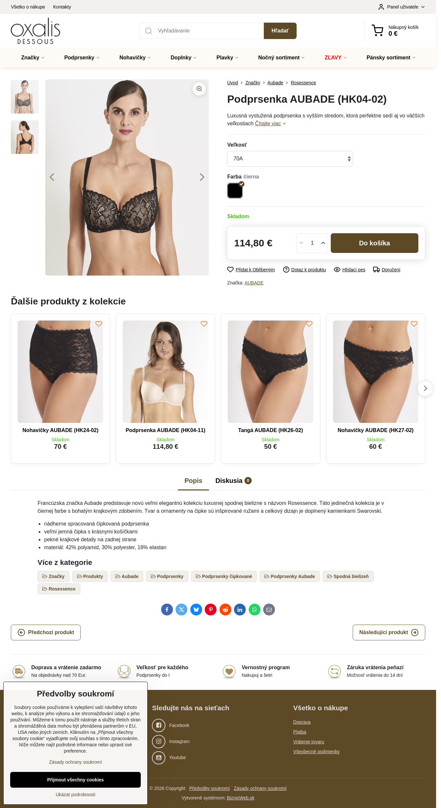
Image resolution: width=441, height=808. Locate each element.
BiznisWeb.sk (241, 797)
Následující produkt (388, 632)
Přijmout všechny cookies (75, 779)
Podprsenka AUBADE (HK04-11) (165, 430)
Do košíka (374, 243)
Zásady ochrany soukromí (260, 788)
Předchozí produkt (45, 632)
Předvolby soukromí (209, 788)
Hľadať (280, 30)
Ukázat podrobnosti (75, 794)
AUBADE (253, 282)
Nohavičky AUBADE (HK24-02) (60, 430)
